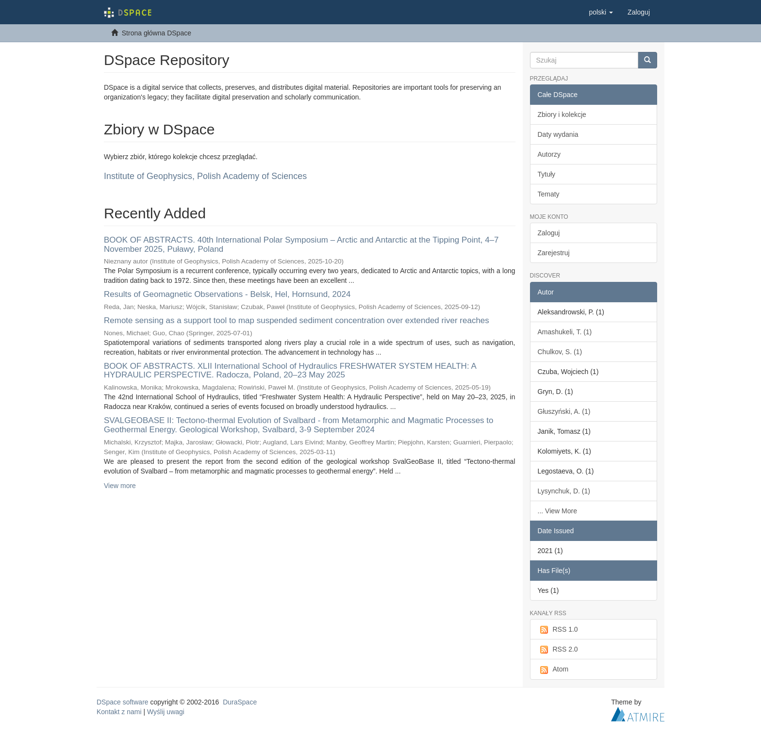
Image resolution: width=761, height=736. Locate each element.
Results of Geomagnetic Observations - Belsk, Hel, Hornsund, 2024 (227, 294)
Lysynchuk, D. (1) (564, 491)
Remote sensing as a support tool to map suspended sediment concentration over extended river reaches (296, 320)
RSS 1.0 (558, 629)
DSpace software (123, 702)
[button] (600, 12)
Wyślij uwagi (165, 712)
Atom (553, 669)
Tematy (549, 194)
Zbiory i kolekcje (562, 114)
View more (120, 486)
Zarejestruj (554, 253)
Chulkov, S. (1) (560, 352)
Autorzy (549, 154)
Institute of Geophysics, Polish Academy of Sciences (205, 176)
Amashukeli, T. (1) (565, 332)
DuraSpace (240, 702)
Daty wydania (558, 134)
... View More (557, 511)
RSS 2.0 (558, 649)
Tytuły (547, 174)
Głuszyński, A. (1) (564, 411)
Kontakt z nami (119, 712)
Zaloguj (549, 233)
